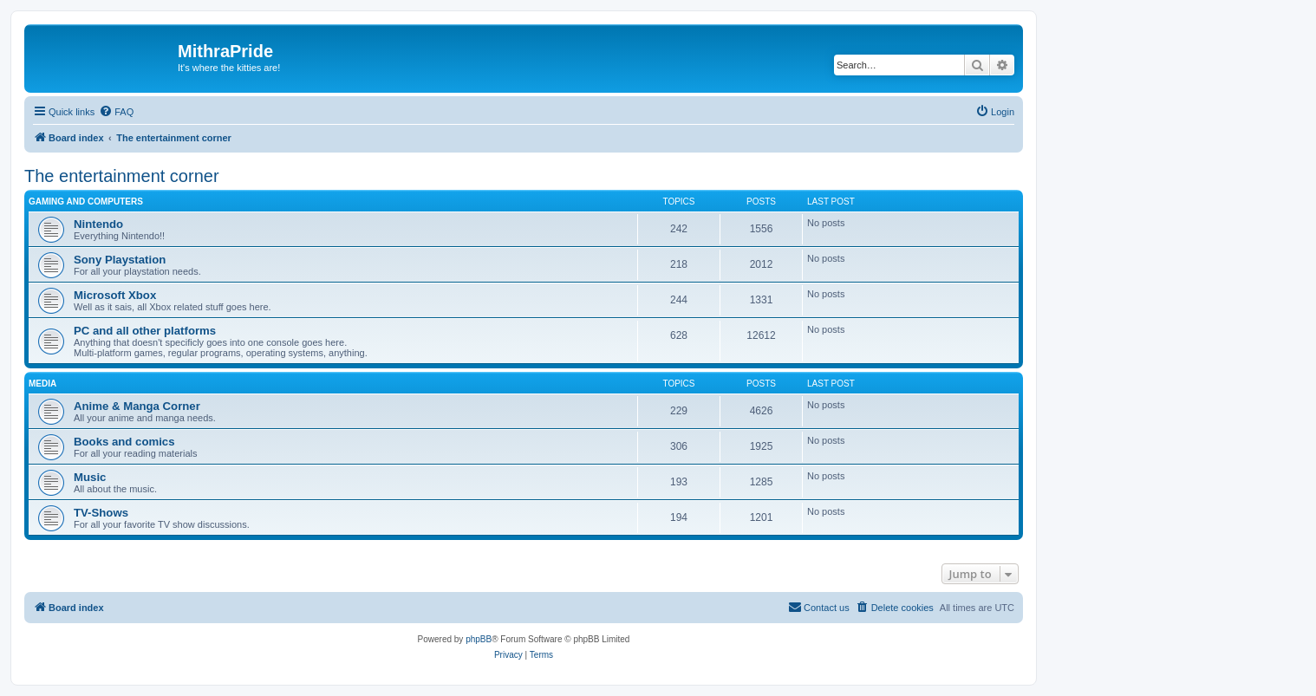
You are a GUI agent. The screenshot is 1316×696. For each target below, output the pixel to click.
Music (90, 477)
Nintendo (98, 224)
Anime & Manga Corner (137, 406)
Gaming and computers (86, 201)
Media (42, 383)
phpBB (479, 639)
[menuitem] (116, 111)
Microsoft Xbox (115, 295)
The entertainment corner (121, 175)
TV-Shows (101, 512)
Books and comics (124, 441)
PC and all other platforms (145, 330)
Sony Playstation (120, 259)
